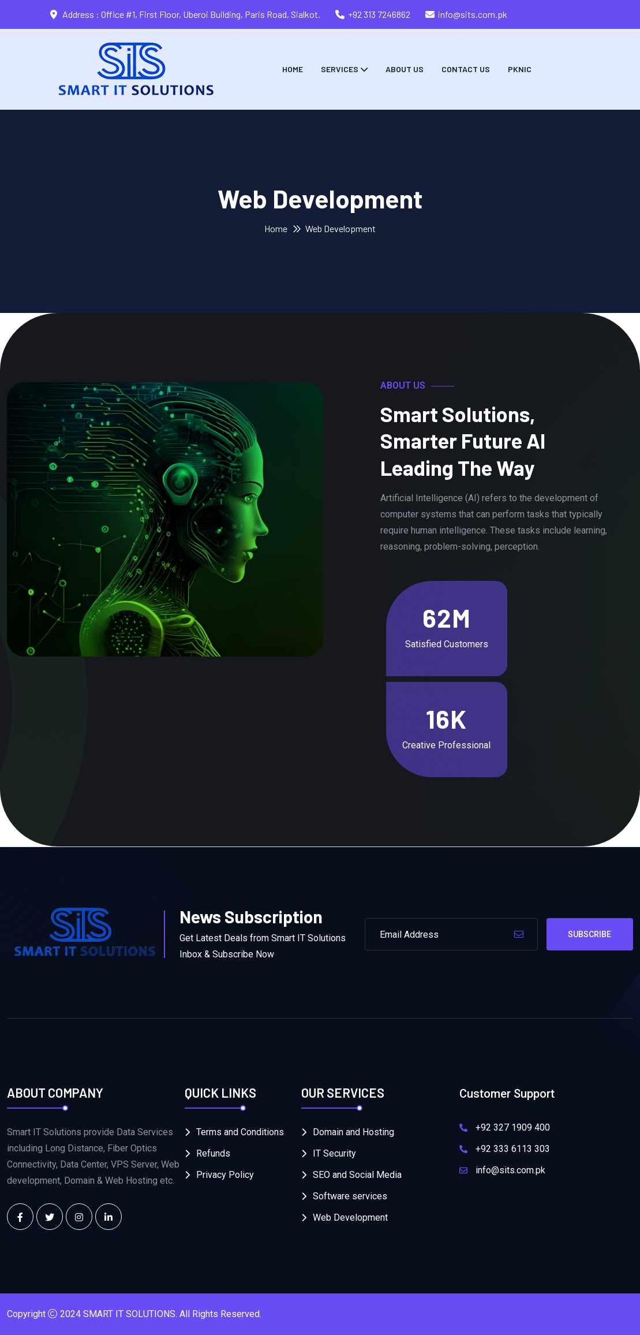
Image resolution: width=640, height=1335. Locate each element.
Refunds (213, 1153)
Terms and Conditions (240, 1132)
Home (292, 69)
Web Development (350, 1217)
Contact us (465, 69)
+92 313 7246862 (379, 14)
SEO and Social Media (357, 1174)
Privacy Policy (225, 1174)
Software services (350, 1196)
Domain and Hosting (353, 1132)
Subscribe (589, 934)
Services (339, 69)
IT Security (334, 1153)
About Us (405, 69)
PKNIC (520, 69)
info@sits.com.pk (472, 14)
